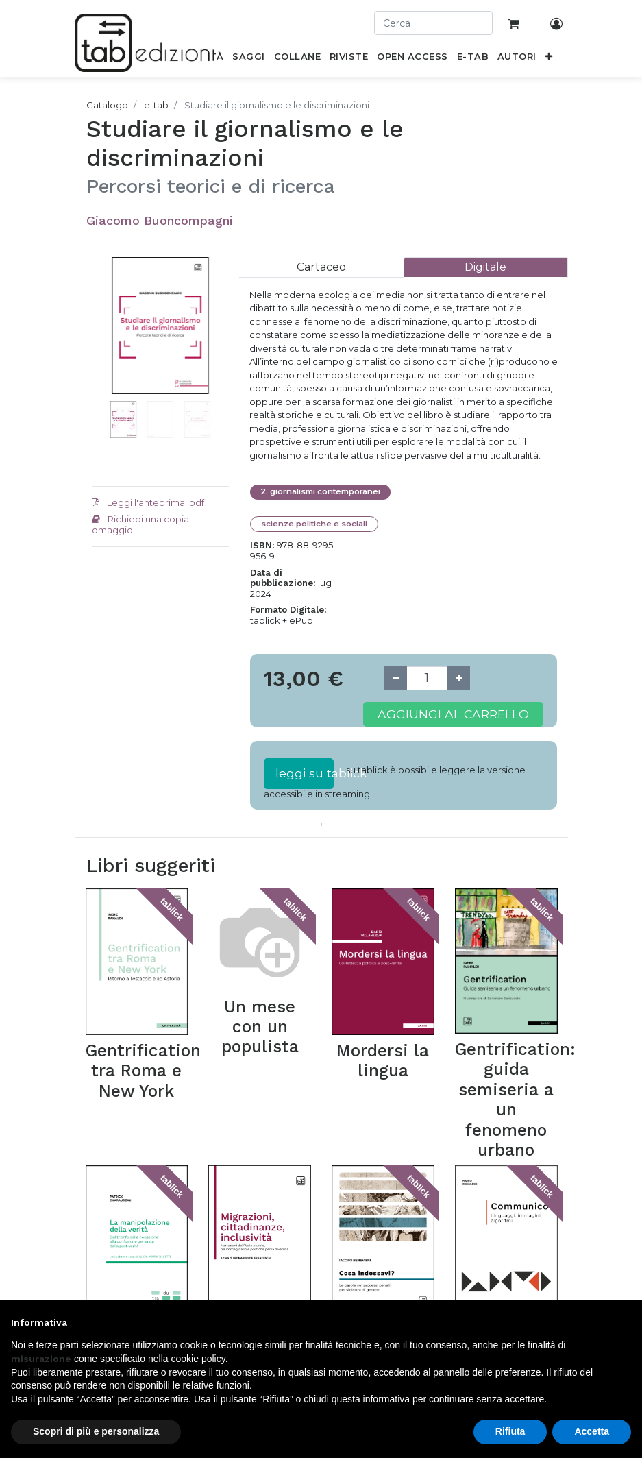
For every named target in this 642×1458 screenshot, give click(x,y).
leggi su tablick (304, 773)
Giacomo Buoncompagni (159, 220)
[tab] (321, 267)
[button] (548, 59)
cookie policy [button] (198, 1358)
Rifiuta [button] (510, 1431)
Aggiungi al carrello (453, 714)
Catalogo (107, 104)
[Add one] (458, 678)
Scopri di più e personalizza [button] (96, 1431)
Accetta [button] (591, 1431)
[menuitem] (248, 59)
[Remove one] (395, 678)
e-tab (156, 104)
